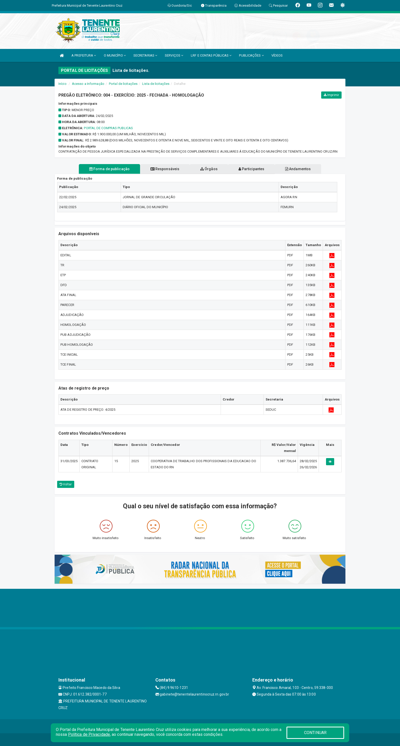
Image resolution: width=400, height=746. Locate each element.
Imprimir (331, 95)
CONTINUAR (315, 732)
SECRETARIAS (145, 55)
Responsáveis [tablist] (164, 169)
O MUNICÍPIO (115, 55)
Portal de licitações (123, 84)
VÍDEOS (277, 55)
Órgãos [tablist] (209, 169)
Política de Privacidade (89, 734)
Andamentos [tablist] (299, 169)
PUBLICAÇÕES (251, 55)
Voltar (66, 484)
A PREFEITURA (83, 55)
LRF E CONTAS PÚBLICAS (211, 55)
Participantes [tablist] (252, 169)
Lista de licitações (155, 84)
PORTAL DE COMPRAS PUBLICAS (108, 128)
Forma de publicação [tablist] (108, 169)
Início (62, 84)
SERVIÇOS (174, 55)
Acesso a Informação (88, 84)
